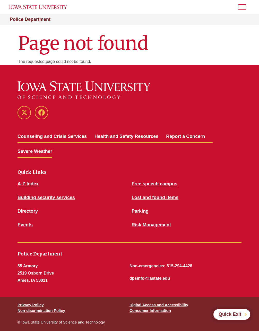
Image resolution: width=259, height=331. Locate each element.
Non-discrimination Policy (41, 310)
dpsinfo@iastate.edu (150, 278)
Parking (140, 211)
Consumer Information (150, 310)
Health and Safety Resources (126, 136)
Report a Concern (185, 136)
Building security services (46, 197)
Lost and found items (155, 197)
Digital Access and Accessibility (159, 305)
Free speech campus (154, 183)
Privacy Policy (31, 305)
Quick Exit (230, 314)
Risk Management (151, 224)
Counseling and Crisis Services (52, 136)
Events (25, 224)
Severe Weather (35, 151)
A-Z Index (28, 183)
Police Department (30, 19)
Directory (28, 211)
